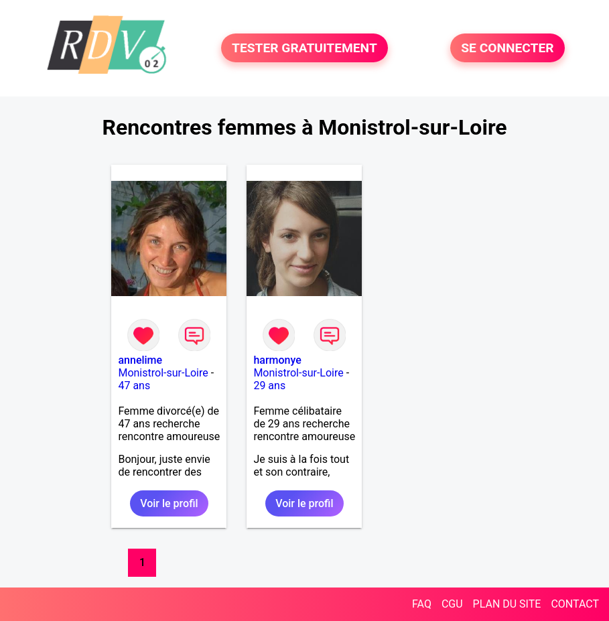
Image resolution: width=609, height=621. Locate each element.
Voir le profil (169, 503)
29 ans (269, 385)
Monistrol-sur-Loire (163, 372)
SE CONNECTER (507, 48)
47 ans (134, 385)
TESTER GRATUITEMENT (304, 48)
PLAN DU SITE (507, 604)
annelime (140, 360)
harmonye (277, 360)
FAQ (421, 604)
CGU (452, 604)
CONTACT (575, 604)
